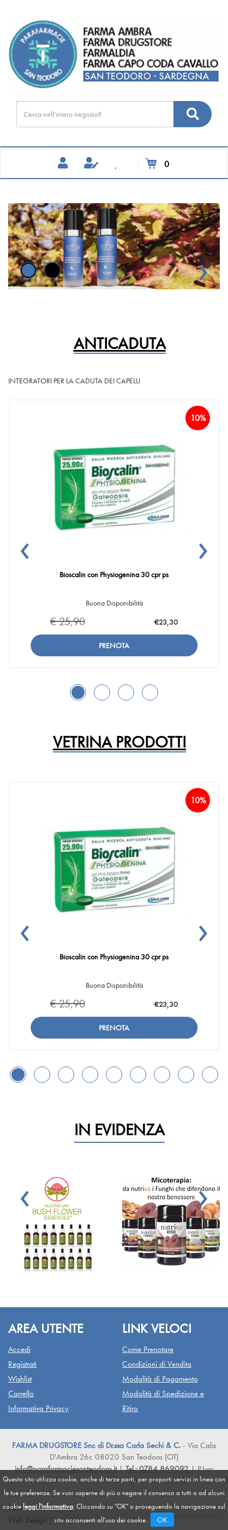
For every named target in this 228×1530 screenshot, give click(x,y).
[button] (203, 268)
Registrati (22, 1364)
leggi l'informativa (48, 1506)
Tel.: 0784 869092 (158, 1468)
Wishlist (20, 1378)
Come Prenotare (147, 1349)
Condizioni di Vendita (156, 1364)
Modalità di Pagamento (160, 1378)
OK (162, 1520)
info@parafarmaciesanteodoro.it (66, 1468)
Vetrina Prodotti (119, 742)
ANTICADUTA (120, 344)
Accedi (19, 1349)
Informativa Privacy (38, 1408)
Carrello (21, 1393)
